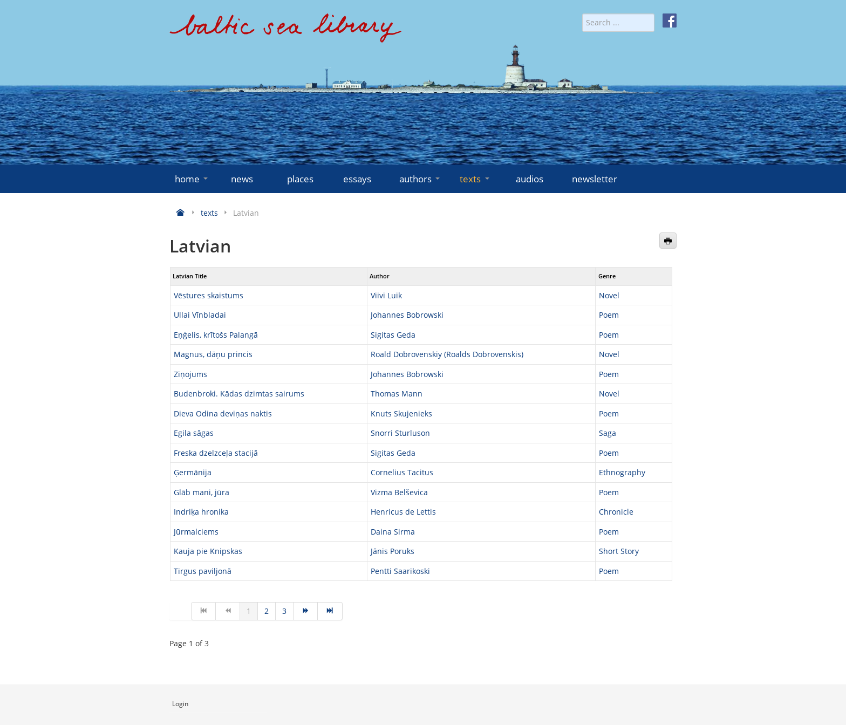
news (242, 179)
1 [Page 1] (249, 611)
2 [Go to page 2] (266, 611)
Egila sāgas (194, 433)
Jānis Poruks (392, 551)
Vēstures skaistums (208, 295)
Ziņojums (190, 374)
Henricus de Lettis (403, 512)
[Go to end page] (330, 611)
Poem (609, 315)
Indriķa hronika (201, 512)
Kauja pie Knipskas (208, 551)
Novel (609, 295)
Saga (607, 433)
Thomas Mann (396, 393)
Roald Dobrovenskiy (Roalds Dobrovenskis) (447, 354)
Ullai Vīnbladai (200, 315)
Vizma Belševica (399, 492)
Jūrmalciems (196, 531)
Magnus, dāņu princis (213, 354)
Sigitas (384, 453)
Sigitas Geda (393, 335)
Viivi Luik (386, 295)
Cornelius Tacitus (402, 472)
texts (475, 179)
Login (180, 704)
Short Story (619, 551)
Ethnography (622, 472)
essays (357, 179)
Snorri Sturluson (400, 433)
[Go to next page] (306, 611)
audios (529, 179)
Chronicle (616, 512)
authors (420, 179)
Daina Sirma (393, 531)
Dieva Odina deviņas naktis (223, 413)
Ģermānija (193, 472)
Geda (406, 453)
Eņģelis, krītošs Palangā (216, 335)
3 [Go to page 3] (284, 611)
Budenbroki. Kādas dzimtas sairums (239, 393)
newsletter (594, 179)
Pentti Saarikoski (400, 571)
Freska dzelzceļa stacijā (216, 453)
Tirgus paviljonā (202, 571)
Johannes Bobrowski (407, 315)
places (300, 179)
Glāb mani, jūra (201, 492)
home (192, 179)
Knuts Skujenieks (401, 413)
